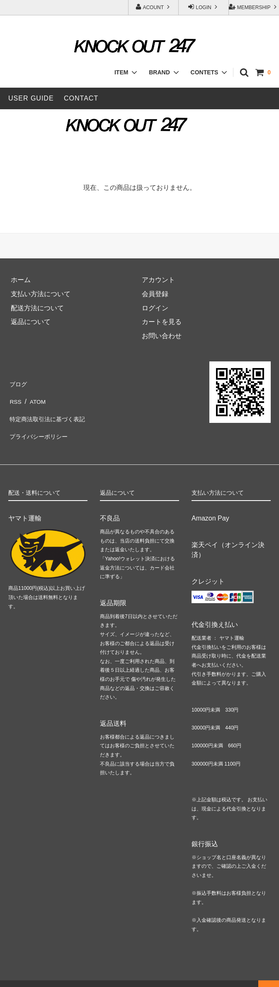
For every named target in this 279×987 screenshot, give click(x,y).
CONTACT (81, 98)
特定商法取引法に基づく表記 (51, 411)
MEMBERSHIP (253, 6)
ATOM (36, 396)
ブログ (18, 382)
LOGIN (203, 6)
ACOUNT (153, 6)
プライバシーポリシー (41, 424)
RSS (15, 396)
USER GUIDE (31, 98)
